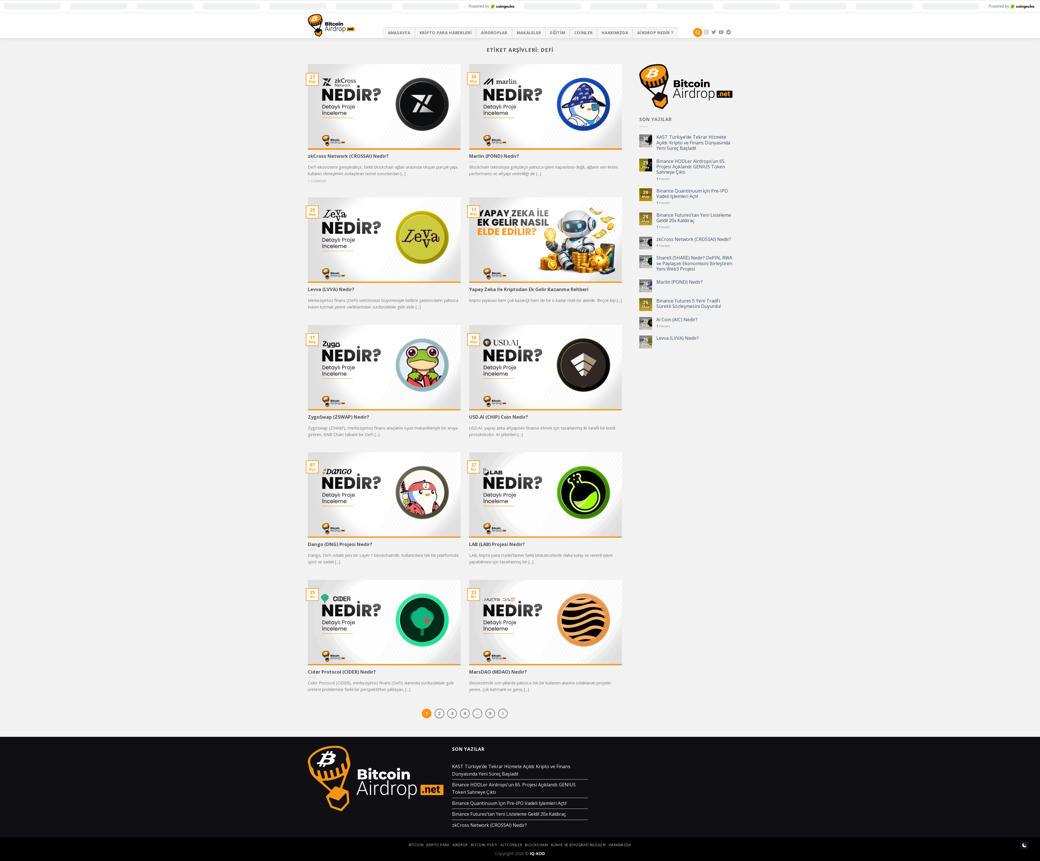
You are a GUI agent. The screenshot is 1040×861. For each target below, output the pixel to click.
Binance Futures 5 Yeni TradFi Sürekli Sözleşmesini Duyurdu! (688, 303)
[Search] (697, 32)
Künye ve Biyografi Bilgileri (578, 844)
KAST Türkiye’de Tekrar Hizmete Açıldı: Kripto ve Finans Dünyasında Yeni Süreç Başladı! (693, 142)
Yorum (663, 179)
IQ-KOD (537, 853)
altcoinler (511, 844)
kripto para (437, 844)
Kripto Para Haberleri (446, 32)
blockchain (536, 844)
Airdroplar (494, 32)
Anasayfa (399, 32)
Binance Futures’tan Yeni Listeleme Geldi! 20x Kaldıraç (693, 217)
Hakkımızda (615, 32)
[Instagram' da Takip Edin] (706, 32)
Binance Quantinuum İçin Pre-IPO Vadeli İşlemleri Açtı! (692, 193)
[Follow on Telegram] (728, 32)
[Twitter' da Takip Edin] (713, 32)
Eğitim (557, 32)
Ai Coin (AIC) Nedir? (676, 319)
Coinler (583, 32)
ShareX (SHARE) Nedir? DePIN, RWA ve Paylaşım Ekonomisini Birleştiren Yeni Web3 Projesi (694, 263)
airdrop (460, 844)
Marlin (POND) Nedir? (679, 282)
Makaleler (529, 32)
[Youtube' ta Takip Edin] (721, 32)
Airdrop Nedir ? (655, 32)
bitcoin (416, 844)
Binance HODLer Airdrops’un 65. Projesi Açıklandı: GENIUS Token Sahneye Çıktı (690, 167)
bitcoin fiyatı (484, 844)
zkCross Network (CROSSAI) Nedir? (693, 239)
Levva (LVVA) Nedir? (677, 338)
